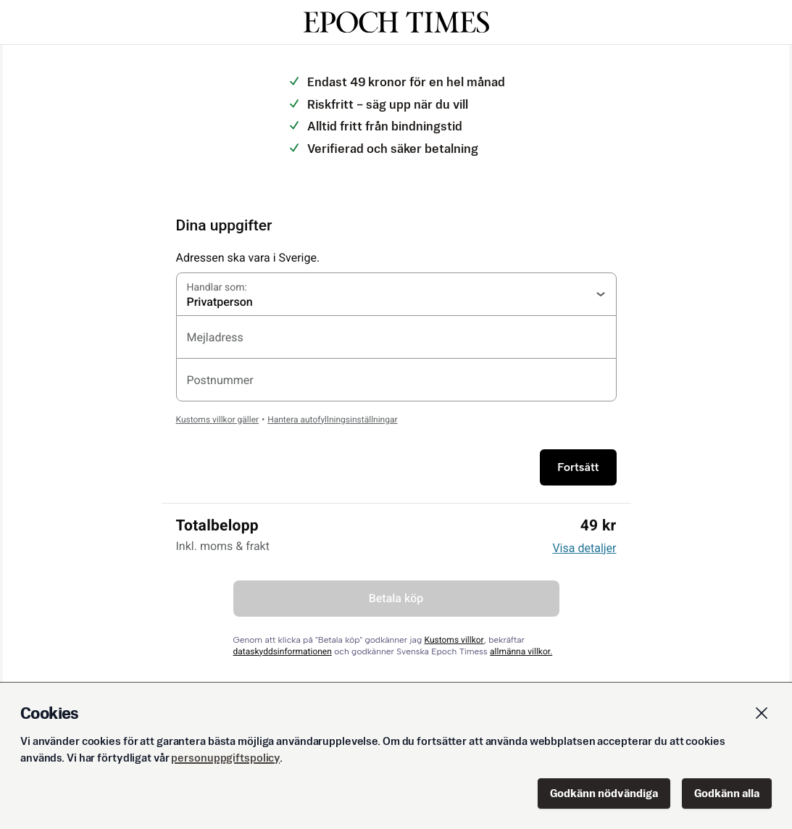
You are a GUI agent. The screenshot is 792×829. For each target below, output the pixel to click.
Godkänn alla (726, 793)
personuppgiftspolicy (225, 757)
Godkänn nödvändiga (604, 793)
